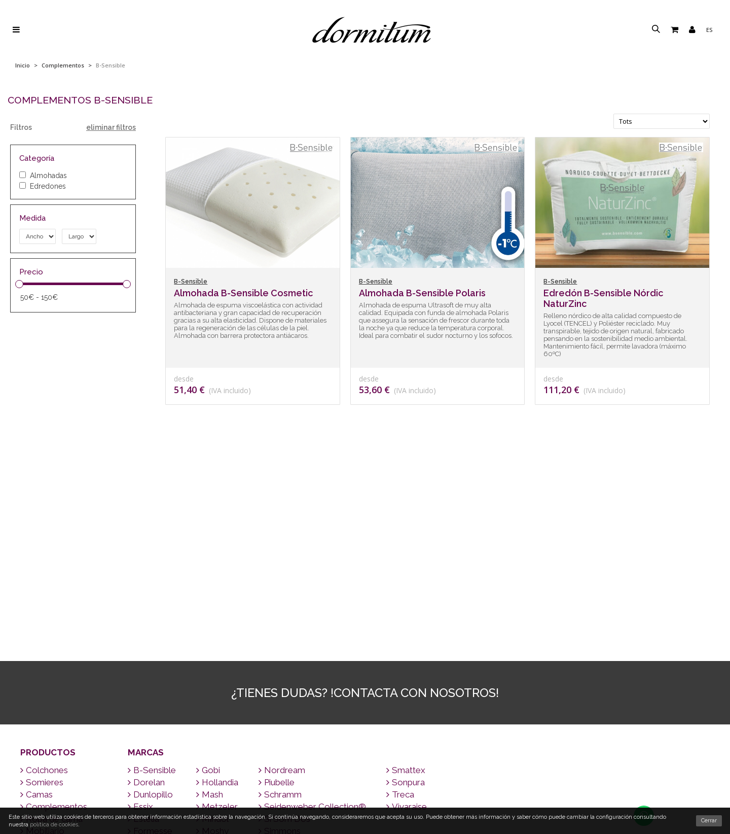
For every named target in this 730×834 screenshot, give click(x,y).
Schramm (280, 600)
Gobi (208, 575)
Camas (36, 600)
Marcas (146, 557)
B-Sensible (152, 575)
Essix (140, 612)
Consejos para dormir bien (365, 762)
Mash (209, 600)
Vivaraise (406, 612)
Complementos (63, 65)
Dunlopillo (150, 600)
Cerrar (709, 820)
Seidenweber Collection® (312, 612)
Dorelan (146, 587)
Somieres (41, 587)
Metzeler (217, 612)
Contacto (365, 736)
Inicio (22, 65)
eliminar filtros (111, 127)
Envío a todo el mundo (365, 722)
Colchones (44, 575)
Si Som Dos (284, 624)
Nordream (282, 575)
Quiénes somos (365, 801)
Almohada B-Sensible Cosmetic (243, 293)
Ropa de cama (51, 624)
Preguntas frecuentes (365, 775)
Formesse (150, 636)
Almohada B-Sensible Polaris (422, 293)
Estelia (143, 624)
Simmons (280, 636)
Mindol (212, 624)
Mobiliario (42, 636)
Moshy (212, 636)
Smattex (405, 575)
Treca (400, 600)
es (709, 29)
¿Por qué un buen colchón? (365, 787)
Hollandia (217, 587)
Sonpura (405, 587)
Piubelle (277, 587)
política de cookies (54, 824)
